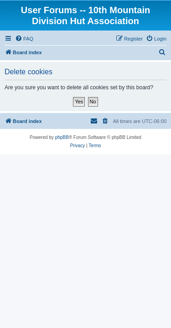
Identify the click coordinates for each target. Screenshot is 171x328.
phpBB (62, 137)
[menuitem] (24, 38)
